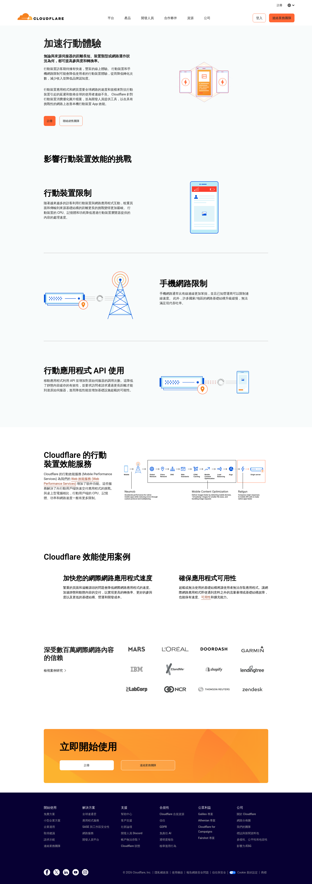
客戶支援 (126, 820)
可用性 (206, 597)
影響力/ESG (244, 846)
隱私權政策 (162, 872)
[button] (204, 82)
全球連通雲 (89, 814)
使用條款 (177, 872)
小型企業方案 (52, 820)
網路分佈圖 (244, 820)
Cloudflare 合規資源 (172, 814)
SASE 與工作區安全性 (95, 826)
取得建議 (49, 833)
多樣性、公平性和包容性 (252, 839)
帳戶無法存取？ (130, 839)
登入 (259, 18)
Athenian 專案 (206, 820)
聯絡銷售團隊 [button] (71, 121)
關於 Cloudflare (246, 814)
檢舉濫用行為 (168, 846)
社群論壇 (126, 826)
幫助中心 (126, 814)
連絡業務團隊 (281, 18)
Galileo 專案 (205, 814)
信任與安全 (219, 872)
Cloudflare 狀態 (130, 846)
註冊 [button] (49, 121)
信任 (162, 820)
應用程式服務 (90, 820)
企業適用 (49, 826)
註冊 (279, 5)
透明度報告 (167, 839)
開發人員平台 (90, 839)
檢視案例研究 (53, 670)
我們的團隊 (244, 826)
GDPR (163, 826)
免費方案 (49, 814)
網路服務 (88, 833)
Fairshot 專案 (206, 838)
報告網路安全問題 (197, 872)
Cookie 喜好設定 (243, 872)
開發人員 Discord (131, 833)
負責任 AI (165, 833)
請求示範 (49, 839)
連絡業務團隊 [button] (148, 765)
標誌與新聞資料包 (248, 833)
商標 (264, 872)
